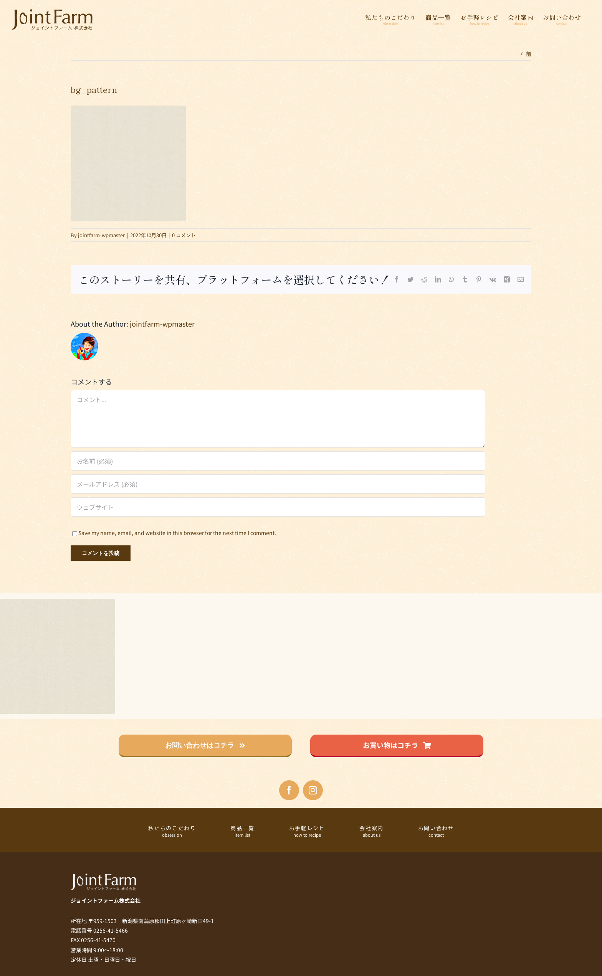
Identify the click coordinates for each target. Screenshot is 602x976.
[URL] (278, 507)
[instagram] (313, 790)
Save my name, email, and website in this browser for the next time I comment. (177, 533)
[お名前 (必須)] (278, 461)
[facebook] (289, 790)
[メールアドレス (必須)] (278, 484)
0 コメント (184, 235)
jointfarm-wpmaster (101, 235)
